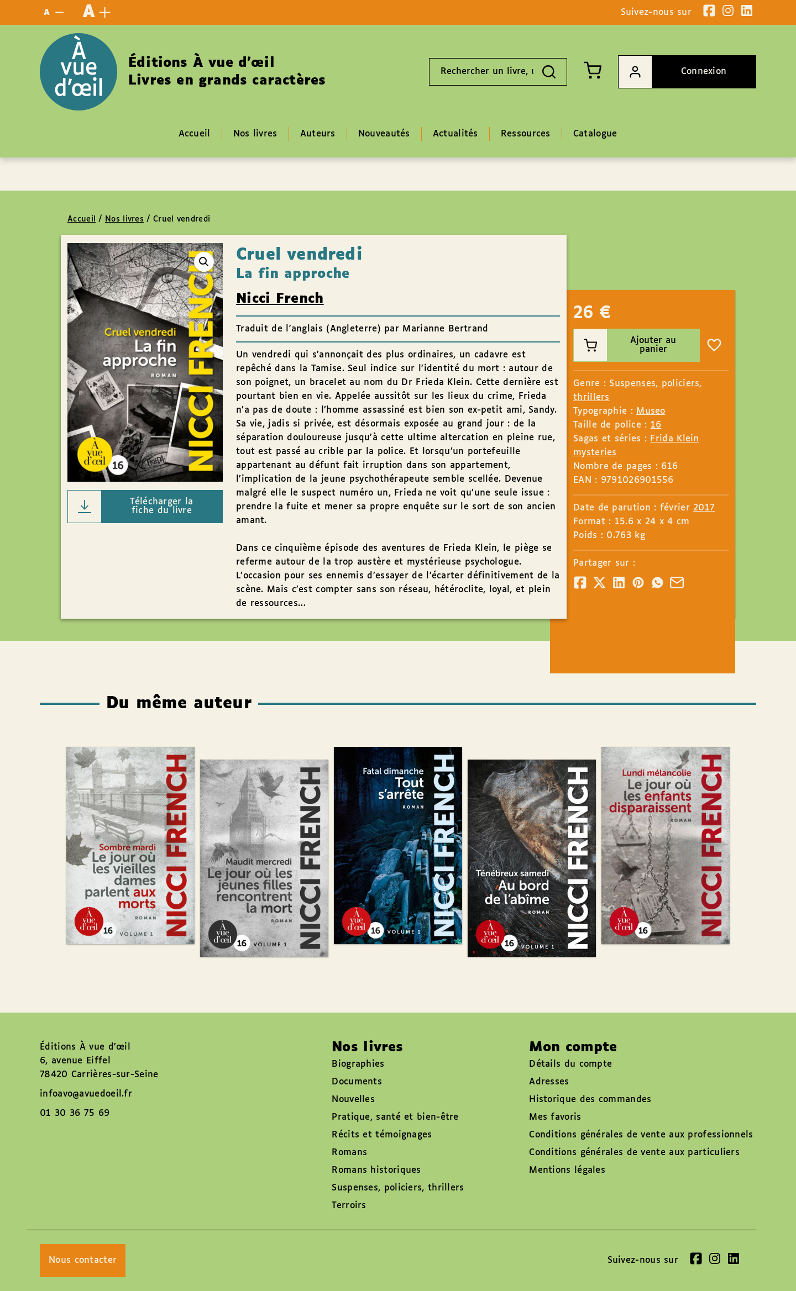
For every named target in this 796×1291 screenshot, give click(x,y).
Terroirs (349, 1205)
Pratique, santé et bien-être (395, 1117)
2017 (704, 508)
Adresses (549, 1082)
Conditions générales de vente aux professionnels (641, 1135)
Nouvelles (353, 1099)
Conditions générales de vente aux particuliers (634, 1152)
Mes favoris (555, 1117)
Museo (651, 411)
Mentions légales (567, 1170)
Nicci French (280, 298)
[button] (204, 262)
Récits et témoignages (382, 1135)
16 (656, 425)
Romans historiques (376, 1170)
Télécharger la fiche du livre (130, 507)
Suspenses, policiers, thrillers (398, 1188)
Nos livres (124, 219)
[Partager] (580, 582)
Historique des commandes (590, 1099)
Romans (349, 1152)
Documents (357, 1082)
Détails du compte (570, 1064)
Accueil (81, 219)
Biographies (358, 1064)
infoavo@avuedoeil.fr (86, 1094)
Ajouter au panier (625, 345)
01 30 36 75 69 (74, 1113)
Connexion (672, 72)
